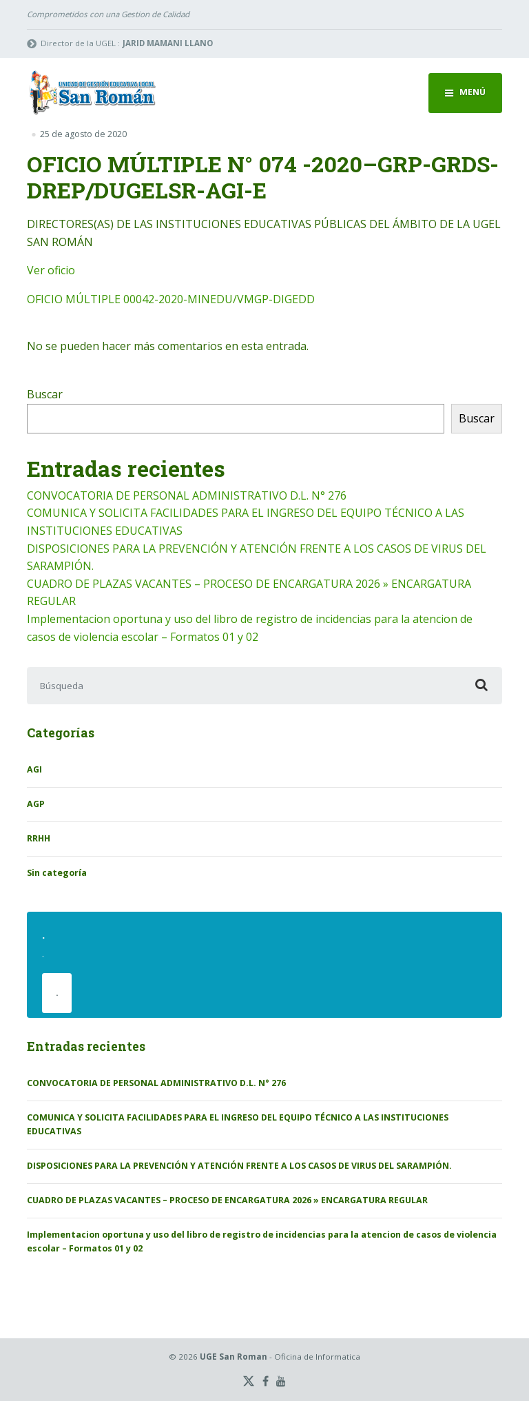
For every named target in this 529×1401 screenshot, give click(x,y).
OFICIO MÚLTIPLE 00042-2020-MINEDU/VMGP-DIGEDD (171, 299)
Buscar (45, 394)
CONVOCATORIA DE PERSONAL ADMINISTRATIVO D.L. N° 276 (186, 495)
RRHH (38, 838)
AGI (34, 769)
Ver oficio (51, 270)
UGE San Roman (233, 1356)
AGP (36, 804)
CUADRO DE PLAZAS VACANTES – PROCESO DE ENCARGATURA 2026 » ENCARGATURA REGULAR (227, 1200)
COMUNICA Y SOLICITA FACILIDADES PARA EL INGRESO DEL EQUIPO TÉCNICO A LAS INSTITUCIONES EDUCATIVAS (237, 1124)
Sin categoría (57, 873)
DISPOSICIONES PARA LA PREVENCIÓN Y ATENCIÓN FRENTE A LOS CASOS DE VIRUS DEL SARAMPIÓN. (239, 1166)
